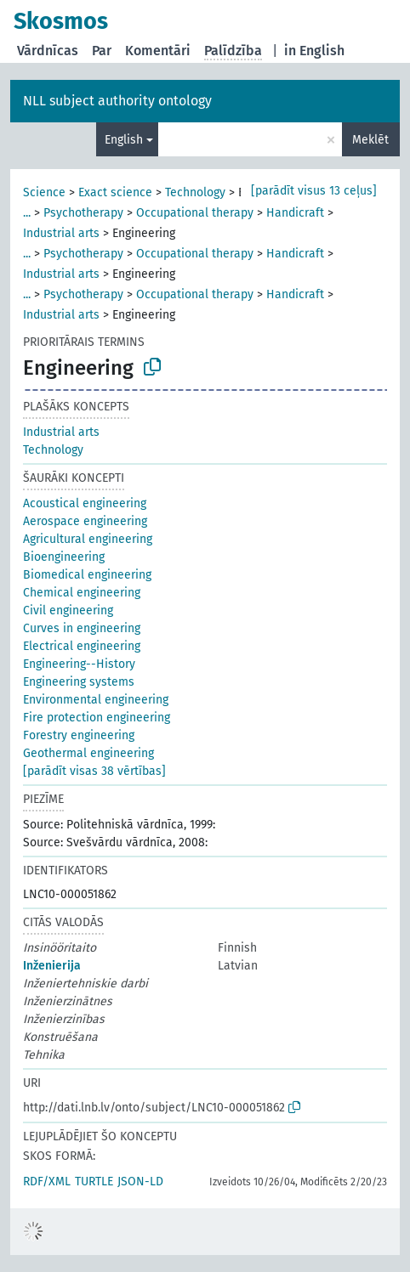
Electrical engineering (81, 646)
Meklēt (370, 140)
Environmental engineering (95, 700)
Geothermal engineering (88, 753)
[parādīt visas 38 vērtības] (94, 771)
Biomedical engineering (87, 575)
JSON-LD (140, 1181)
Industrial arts (61, 233)
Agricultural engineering (87, 539)
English (124, 140)
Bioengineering (64, 557)
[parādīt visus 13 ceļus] (314, 191)
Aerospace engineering (85, 521)
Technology (195, 192)
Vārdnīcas (47, 50)
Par (101, 50)
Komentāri (158, 50)
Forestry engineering (78, 735)
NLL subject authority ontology (117, 101)
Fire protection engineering (96, 717)
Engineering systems (78, 682)
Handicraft (295, 213)
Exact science (115, 192)
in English (314, 50)
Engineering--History (79, 664)
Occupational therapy (194, 213)
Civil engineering (68, 610)
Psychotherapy (83, 213)
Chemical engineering (81, 592)
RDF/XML (47, 1181)
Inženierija (52, 965)
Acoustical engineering (84, 503)
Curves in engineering (81, 628)
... (27, 213)
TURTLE (94, 1181)
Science (44, 192)
